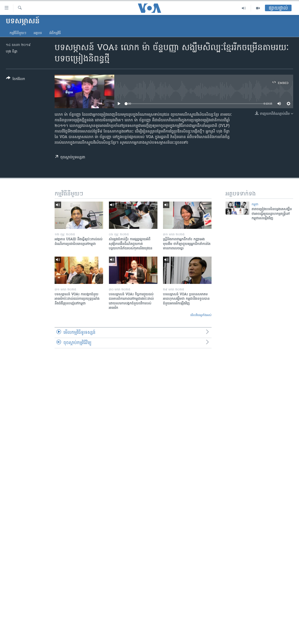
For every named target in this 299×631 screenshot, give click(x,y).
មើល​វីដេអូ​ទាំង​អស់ (201, 315)
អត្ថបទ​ (38, 33)
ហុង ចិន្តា (11, 51)
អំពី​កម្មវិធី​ (55, 33)
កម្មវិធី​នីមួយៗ (18, 33)
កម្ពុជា (255, 204)
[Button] (15, 79)
